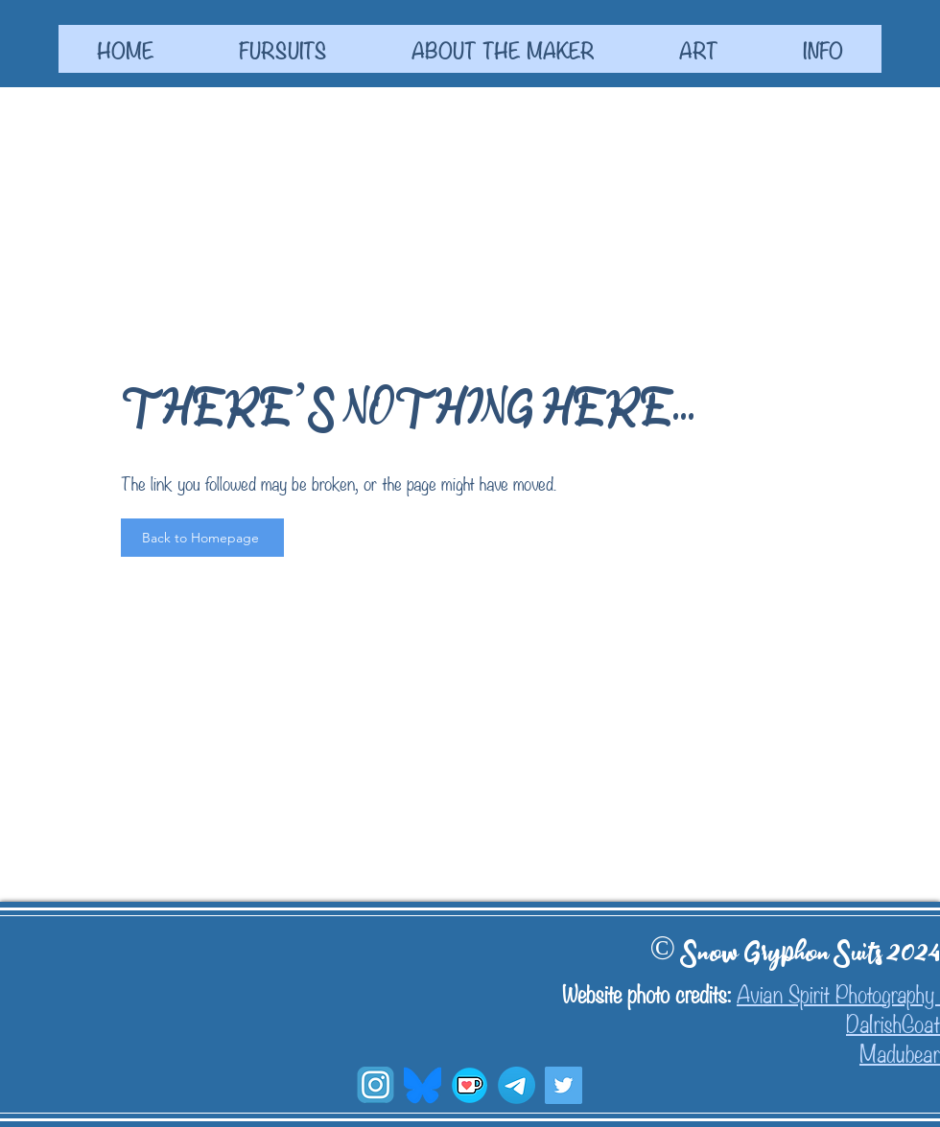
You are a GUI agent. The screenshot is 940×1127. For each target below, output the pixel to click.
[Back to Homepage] (202, 537)
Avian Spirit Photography (838, 992)
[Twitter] (563, 1085)
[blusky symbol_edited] (422, 1085)
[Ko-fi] (469, 1085)
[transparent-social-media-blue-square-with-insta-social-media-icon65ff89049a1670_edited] (375, 1085)
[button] (282, 49)
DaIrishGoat (893, 1022)
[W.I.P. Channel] (516, 1085)
